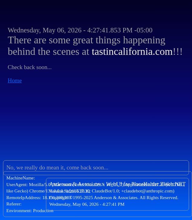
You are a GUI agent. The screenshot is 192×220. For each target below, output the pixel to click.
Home (15, 80)
